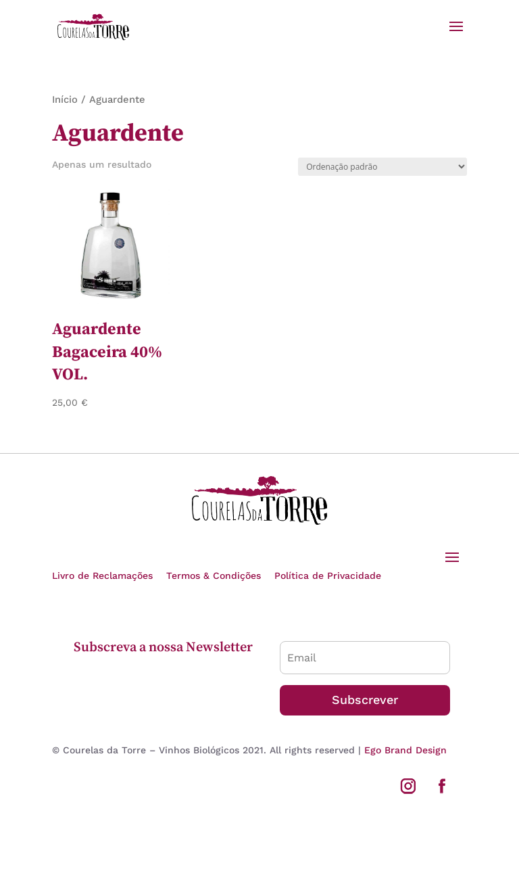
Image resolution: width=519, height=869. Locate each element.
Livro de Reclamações (102, 575)
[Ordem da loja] (382, 167)
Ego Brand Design (405, 750)
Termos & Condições (213, 575)
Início (65, 99)
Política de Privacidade (327, 575)
